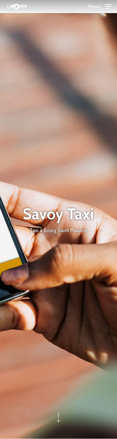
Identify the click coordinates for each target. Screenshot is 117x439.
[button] (99, 6)
